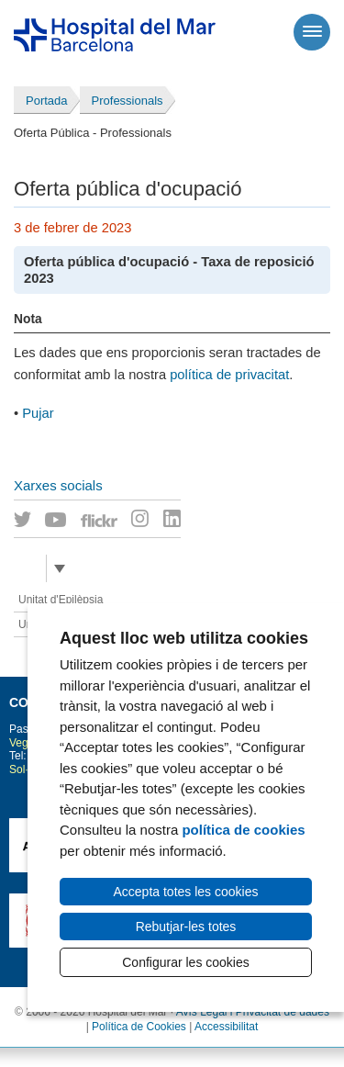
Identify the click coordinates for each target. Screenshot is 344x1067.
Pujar (37, 413)
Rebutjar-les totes (186, 926)
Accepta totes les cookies (186, 891)
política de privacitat (229, 374)
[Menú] (312, 32)
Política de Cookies (139, 1026)
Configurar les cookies (186, 962)
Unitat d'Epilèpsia (60, 599)
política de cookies (243, 829)
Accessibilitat (226, 1026)
